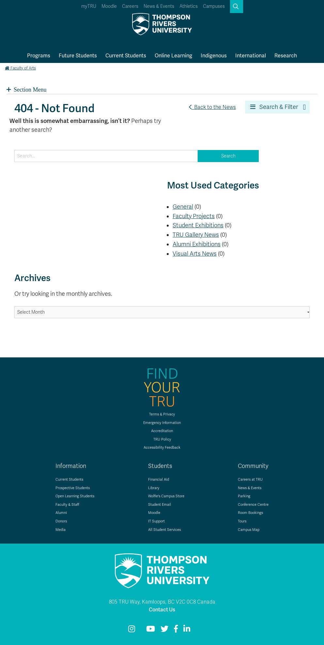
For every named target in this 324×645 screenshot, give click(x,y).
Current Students (125, 55)
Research (285, 55)
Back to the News (212, 107)
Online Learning (173, 55)
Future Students (78, 55)
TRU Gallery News (196, 234)
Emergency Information (162, 423)
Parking (244, 496)
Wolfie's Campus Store (166, 496)
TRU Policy (162, 439)
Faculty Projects (194, 216)
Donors (61, 521)
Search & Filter (274, 107)
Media (60, 530)
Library (153, 488)
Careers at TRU (250, 479)
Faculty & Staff (67, 504)
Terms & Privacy (162, 414)
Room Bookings (250, 513)
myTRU (88, 6)
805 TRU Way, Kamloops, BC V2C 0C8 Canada (162, 602)
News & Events (159, 6)
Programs (38, 55)
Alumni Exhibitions (197, 244)
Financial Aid (158, 479)
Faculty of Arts (20, 68)
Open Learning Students (74, 496)
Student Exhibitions (198, 225)
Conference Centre (253, 504)
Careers (130, 6)
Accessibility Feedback (162, 447)
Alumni (61, 513)
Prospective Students (72, 488)
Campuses (214, 6)
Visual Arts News (195, 253)
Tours (242, 521)
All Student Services (164, 530)
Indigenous (214, 55)
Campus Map (248, 530)
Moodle (109, 6)
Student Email (159, 504)
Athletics (188, 6)
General (183, 206)
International (250, 55)
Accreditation (162, 431)
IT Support (156, 521)
